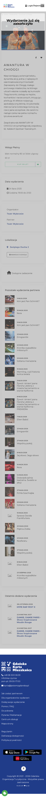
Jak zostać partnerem (11, 693)
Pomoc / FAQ (7, 706)
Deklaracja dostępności (12, 736)
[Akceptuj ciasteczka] (5, 793)
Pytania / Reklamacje (11, 715)
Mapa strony (7, 724)
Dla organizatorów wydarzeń (15, 698)
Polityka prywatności (11, 740)
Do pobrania (7, 711)
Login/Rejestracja (34, 6)
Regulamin (6, 731)
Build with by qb (23, 786)
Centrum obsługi (9, 719)
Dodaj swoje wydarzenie (13, 702)
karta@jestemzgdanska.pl (15, 686)
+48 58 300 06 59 (10, 675)
